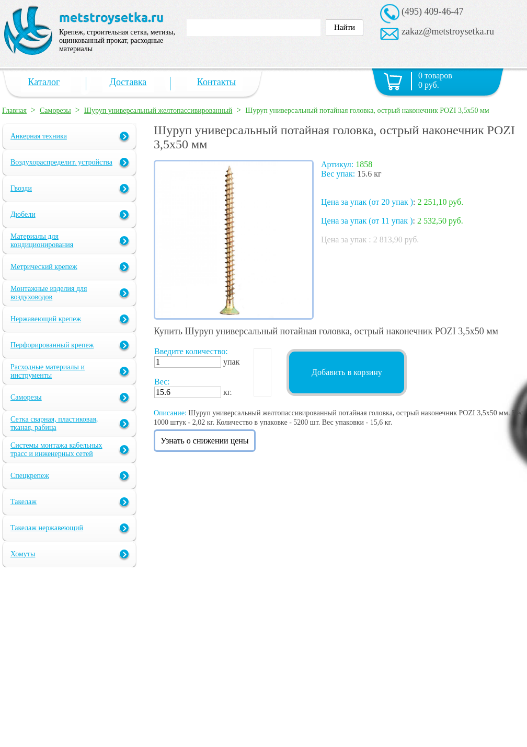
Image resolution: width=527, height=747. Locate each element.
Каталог (44, 82)
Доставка (128, 82)
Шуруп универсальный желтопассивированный (158, 110)
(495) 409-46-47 (432, 11)
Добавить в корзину (347, 372)
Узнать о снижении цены (205, 440)
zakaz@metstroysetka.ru (448, 31)
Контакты (216, 82)
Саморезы (55, 110)
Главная (14, 110)
